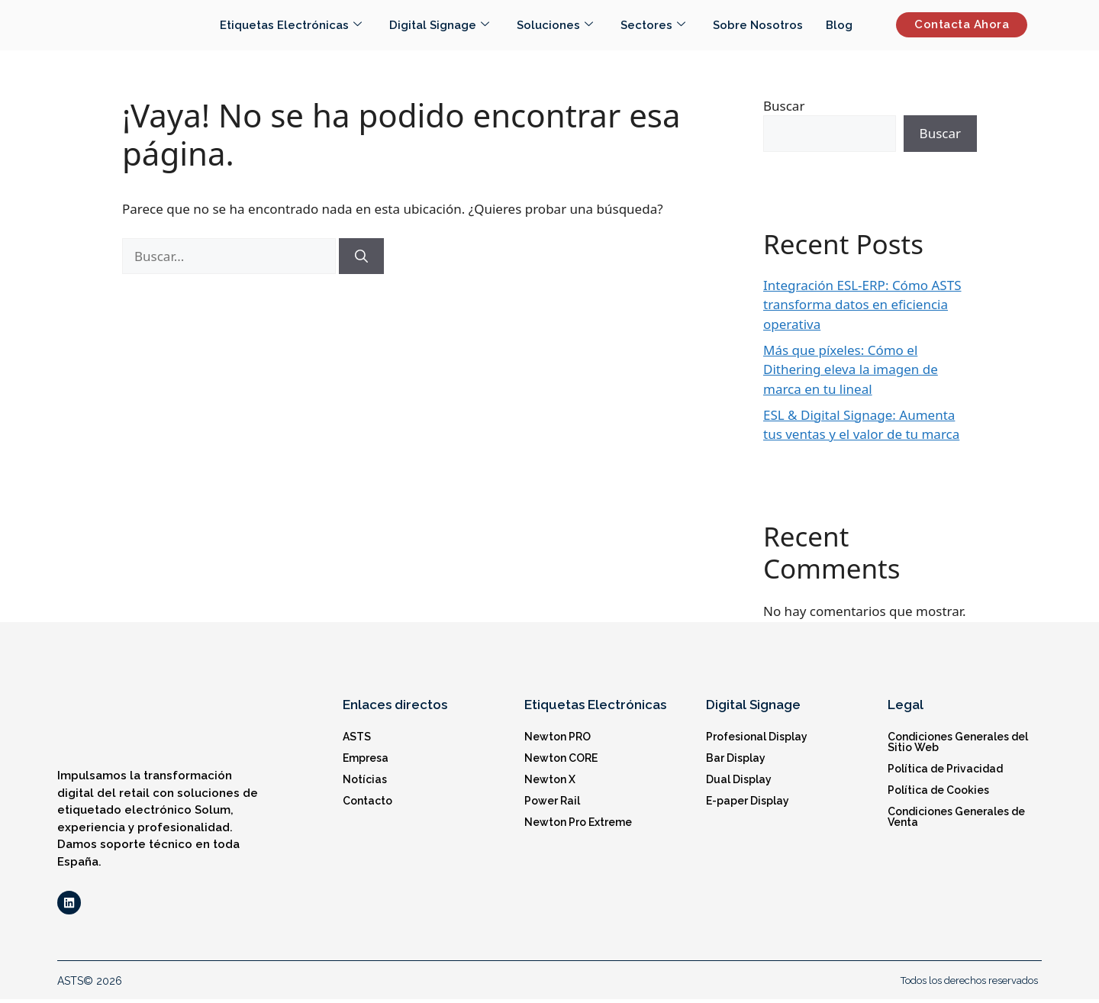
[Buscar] (361, 256)
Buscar (783, 105)
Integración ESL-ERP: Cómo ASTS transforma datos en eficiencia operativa (862, 304)
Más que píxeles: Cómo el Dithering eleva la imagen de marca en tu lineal (850, 369)
